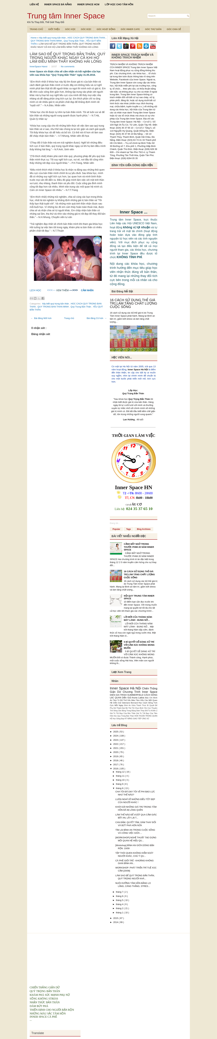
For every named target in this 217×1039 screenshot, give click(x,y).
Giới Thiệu (54, 29)
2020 (116, 752)
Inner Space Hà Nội (138, 369)
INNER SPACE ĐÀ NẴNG (58, 4)
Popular (116, 529)
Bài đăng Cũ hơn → (97, 318)
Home (34, 37)
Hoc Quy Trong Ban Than (124, 716)
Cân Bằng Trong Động (127, 711)
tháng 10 (120, 780)
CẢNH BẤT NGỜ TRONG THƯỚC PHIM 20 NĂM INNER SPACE (139, 547)
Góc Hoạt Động (106, 29)
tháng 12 (120, 772)
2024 (116, 735)
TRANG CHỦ (36, 29)
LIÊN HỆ (34, 4)
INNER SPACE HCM (88, 4)
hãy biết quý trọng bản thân (52, 37)
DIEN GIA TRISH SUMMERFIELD (127, 695)
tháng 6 (120, 896)
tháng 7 (120, 892)
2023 (116, 740)
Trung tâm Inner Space (66, 16)
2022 (116, 744)
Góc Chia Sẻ (174, 29)
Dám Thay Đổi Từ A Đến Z (146, 711)
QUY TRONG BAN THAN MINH (47, 40)
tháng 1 (120, 912)
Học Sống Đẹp (119, 719)
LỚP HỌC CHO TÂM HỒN (119, 4)
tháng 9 (120, 784)
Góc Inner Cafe (130, 29)
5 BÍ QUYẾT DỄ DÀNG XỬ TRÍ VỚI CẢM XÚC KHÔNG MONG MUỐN (139, 645)
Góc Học (70, 29)
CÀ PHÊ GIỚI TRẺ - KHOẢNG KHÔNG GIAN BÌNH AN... (134, 862)
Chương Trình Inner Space (140, 691)
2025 (116, 731)
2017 (116, 764)
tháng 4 (120, 904)
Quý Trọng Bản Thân (74, 40)
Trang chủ (69, 318)
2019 (116, 756)
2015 (116, 918)
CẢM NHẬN (87, 290)
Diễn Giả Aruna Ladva (133, 697)
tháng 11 (120, 776)
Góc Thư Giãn (153, 29)
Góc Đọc (86, 29)
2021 (116, 748)
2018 (116, 760)
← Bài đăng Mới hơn (41, 318)
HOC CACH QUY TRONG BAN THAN (87, 37)
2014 (116, 922)
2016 (116, 768)
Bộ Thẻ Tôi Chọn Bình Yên (137, 708)
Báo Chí (149, 698)
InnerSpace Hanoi (39, 66)
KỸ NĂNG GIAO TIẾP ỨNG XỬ (137, 719)
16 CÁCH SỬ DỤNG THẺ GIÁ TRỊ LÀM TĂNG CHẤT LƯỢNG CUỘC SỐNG (133, 303)
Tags (128, 529)
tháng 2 (120, 908)
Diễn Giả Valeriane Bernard (126, 703)
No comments (67, 66)
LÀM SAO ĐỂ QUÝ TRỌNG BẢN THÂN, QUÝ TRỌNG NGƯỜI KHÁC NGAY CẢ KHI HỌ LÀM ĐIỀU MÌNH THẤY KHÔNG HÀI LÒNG (67, 57)
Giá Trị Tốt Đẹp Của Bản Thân (123, 713)
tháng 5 (120, 900)
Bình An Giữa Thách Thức (135, 705)
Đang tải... (115, 523)
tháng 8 (120, 788)
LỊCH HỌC (35, 290)
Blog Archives (144, 529)
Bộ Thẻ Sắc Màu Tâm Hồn (132, 700)
